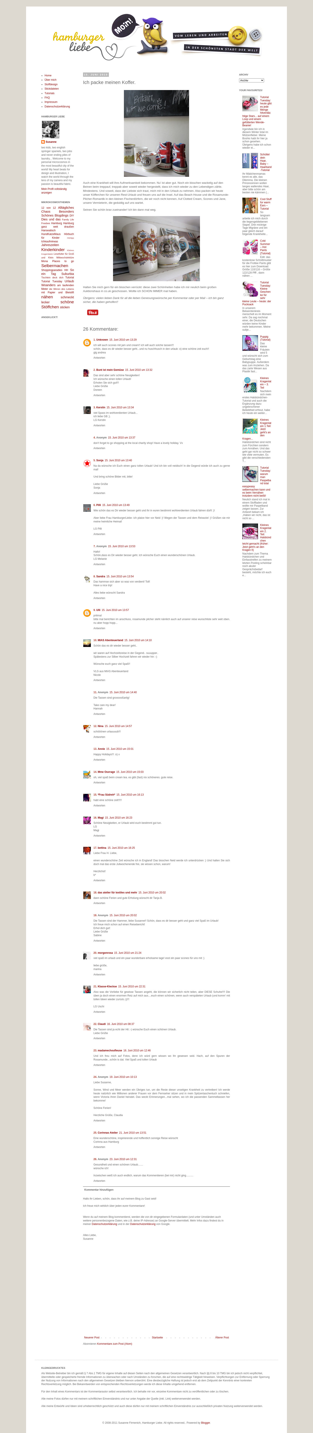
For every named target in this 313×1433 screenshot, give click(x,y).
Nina (100, 726)
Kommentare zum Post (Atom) (114, 1343)
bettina (102, 847)
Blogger (205, 1422)
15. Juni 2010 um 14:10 (138, 640)
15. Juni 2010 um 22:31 (131, 986)
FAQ (47, 97)
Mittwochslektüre (65, 257)
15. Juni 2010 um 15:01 (119, 748)
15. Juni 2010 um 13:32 (138, 369)
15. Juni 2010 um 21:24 (127, 952)
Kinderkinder (53, 249)
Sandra (100, 576)
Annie (101, 748)
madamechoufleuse (110, 1050)
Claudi (102, 1024)
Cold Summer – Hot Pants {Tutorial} (265, 247)
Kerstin (100, 407)
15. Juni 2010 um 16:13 (130, 794)
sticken (65, 307)
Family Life (68, 219)
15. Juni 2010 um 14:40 (123, 692)
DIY (72, 215)
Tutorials (50, 93)
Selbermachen (54, 265)
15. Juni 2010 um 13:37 (121, 437)
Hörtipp (70, 238)
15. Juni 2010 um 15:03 (129, 771)
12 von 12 (48, 207)
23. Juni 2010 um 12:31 (123, 1159)
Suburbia (67, 274)
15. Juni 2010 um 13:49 (115, 505)
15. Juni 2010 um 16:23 (118, 817)
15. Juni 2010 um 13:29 (123, 339)
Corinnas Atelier (108, 1132)
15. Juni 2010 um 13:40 (118, 460)
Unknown (102, 339)
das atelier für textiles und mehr (117, 892)
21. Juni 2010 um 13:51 (132, 1132)
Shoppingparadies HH (54, 270)
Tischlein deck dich (52, 277)
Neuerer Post (92, 1337)
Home (48, 75)
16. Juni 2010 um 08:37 (120, 1024)
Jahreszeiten (50, 245)
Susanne (51, 141)
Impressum (51, 101)
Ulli (98, 610)
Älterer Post (222, 1337)
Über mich (51, 79)
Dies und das (51, 219)
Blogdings (61, 215)
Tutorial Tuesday (51, 281)
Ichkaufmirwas (49, 241)
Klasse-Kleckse (107, 986)
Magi (101, 817)
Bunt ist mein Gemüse (110, 369)
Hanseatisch (48, 230)
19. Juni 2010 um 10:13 (123, 1076)
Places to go (63, 261)
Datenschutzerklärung (104, 1224)
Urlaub (69, 281)
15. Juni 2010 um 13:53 (121, 546)
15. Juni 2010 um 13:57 (115, 610)
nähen (47, 297)
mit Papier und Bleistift (57, 292)
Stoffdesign (51, 84)
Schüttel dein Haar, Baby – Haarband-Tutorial (266, 162)
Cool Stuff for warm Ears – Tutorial (265, 204)
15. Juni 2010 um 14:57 (118, 726)
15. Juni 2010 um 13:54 (120, 576)
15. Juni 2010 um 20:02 (152, 892)
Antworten (99, 357)
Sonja (99, 460)
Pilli (98, 505)
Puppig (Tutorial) (265, 338)
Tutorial (69, 277)
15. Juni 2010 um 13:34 (120, 407)
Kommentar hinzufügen (98, 1189)
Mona (44, 261)
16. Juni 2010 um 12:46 (137, 1050)
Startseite (157, 1337)
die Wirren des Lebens (61, 289)
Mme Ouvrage (106, 771)
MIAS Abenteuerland (110, 640)
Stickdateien (52, 88)
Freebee (45, 223)
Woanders (48, 285)
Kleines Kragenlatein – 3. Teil (265, 383)
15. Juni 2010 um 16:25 (121, 847)
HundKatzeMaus (51, 234)
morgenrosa (105, 952)
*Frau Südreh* (106, 794)
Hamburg (56, 223)
